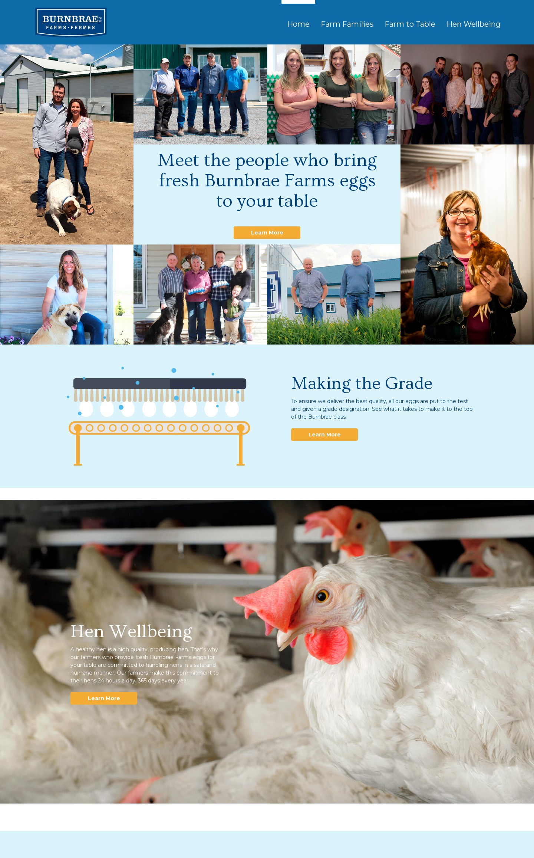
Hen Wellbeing (473, 24)
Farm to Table (410, 24)
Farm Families (347, 24)
